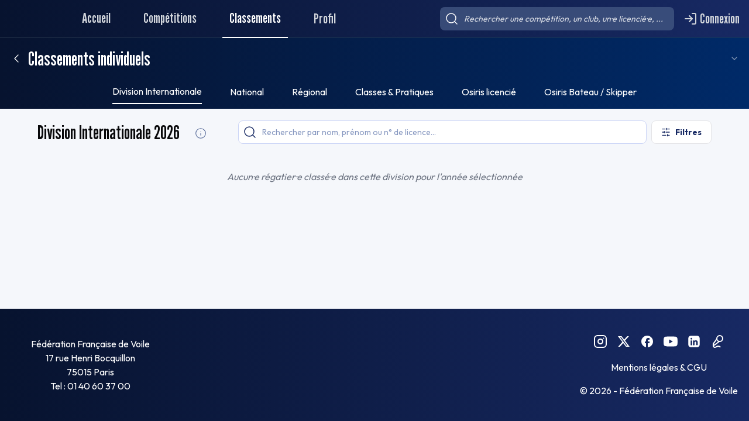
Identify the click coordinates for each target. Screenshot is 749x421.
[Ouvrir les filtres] (681, 132)
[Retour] (16, 58)
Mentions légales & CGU (659, 367)
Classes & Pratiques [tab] (394, 92)
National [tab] (247, 92)
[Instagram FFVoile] (600, 341)
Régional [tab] (309, 92)
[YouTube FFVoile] (670, 341)
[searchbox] (557, 18)
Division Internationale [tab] (157, 91)
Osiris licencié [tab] (489, 92)
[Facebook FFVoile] (647, 341)
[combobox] (733, 58)
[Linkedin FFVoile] (694, 341)
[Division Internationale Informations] (201, 133)
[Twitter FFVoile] (623, 341)
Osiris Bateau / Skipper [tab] (590, 92)
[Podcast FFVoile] (717, 341)
